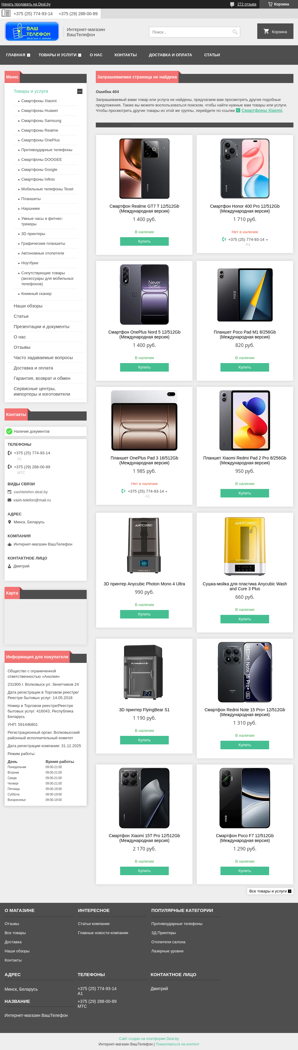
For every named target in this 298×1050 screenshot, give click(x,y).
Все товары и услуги (268, 891)
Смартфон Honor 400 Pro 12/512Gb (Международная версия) (245, 208)
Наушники (30, 208)
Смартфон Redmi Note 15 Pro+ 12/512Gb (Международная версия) (245, 712)
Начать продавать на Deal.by (26, 4)
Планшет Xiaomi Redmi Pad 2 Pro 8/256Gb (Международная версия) (244, 460)
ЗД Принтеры (163, 932)
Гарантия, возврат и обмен (42, 378)
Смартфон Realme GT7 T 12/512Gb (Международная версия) (144, 208)
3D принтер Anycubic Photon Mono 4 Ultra (144, 583)
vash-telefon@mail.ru (32, 500)
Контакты (126, 55)
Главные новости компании (103, 932)
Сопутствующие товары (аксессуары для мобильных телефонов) (47, 278)
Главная (15, 55)
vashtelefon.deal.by (31, 492)
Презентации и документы (41, 326)
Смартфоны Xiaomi (261, 110)
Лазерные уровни (167, 951)
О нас (96, 55)
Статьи (212, 55)
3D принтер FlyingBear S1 (144, 709)
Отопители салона (168, 942)
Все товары (15, 932)
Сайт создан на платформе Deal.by (149, 1039)
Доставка (13, 942)
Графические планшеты (43, 243)
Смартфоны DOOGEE (41, 159)
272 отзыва (246, 4)
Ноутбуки (29, 263)
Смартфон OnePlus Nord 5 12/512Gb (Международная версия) (144, 334)
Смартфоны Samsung (41, 120)
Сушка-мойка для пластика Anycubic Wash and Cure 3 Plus (245, 586)
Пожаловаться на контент (177, 1044)
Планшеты (31, 198)
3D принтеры (33, 233)
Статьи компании (93, 923)
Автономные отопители (42, 253)
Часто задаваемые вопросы (43, 357)
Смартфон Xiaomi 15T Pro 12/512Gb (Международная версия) (144, 838)
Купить (144, 241)
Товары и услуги (58, 55)
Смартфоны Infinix (38, 179)
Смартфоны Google (39, 169)
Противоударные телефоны (46, 149)
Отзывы (22, 347)
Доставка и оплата (170, 55)
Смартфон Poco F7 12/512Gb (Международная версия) (245, 838)
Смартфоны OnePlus (40, 140)
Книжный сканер (36, 293)
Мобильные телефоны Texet (47, 189)
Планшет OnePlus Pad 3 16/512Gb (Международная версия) (144, 460)
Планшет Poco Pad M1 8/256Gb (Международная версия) (245, 334)
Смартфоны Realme (39, 130)
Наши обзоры (28, 305)
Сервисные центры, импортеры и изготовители (42, 391)
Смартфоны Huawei (39, 110)
